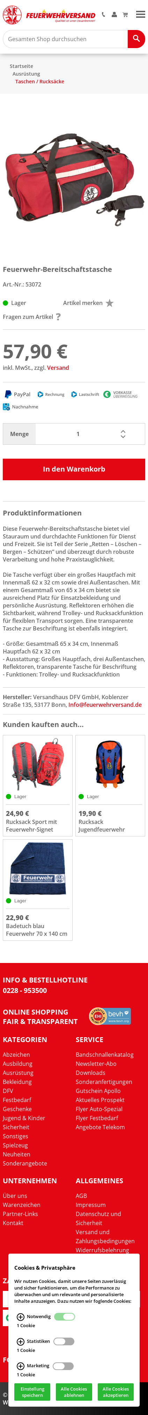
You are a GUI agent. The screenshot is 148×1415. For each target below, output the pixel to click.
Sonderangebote (25, 1163)
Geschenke (17, 1109)
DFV (8, 1091)
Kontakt (13, 1223)
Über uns (15, 1196)
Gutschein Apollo (98, 1091)
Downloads (90, 1073)
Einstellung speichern (32, 1392)
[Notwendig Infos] (20, 1317)
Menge (19, 434)
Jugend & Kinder (24, 1118)
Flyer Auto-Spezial (99, 1109)
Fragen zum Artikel (32, 317)
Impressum (91, 1205)
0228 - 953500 (25, 990)
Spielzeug (15, 1145)
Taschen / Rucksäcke (39, 81)
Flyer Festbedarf (97, 1118)
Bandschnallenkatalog (105, 1054)
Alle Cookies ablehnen (74, 1392)
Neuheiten (16, 1154)
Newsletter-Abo (96, 1064)
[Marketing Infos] (20, 1366)
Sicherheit (16, 1127)
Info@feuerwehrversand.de (105, 705)
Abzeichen (16, 1054)
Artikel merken (88, 303)
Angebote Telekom (100, 1127)
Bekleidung (17, 1082)
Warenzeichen (21, 1205)
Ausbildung (17, 1064)
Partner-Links (20, 1214)
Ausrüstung (26, 73)
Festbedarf (17, 1100)
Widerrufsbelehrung (102, 1250)
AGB (81, 1196)
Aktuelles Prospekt (100, 1100)
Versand (58, 368)
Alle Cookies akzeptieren (116, 1392)
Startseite (21, 66)
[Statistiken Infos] (20, 1341)
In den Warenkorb (74, 469)
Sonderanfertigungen (104, 1082)
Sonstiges (15, 1136)
